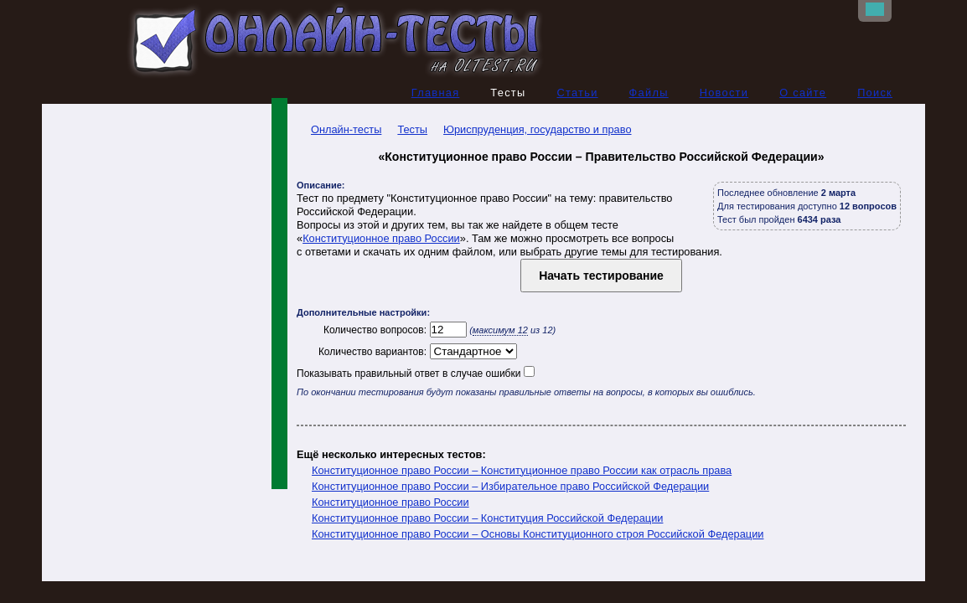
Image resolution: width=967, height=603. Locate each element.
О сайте (802, 92)
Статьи (576, 92)
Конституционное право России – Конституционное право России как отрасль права (522, 470)
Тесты (412, 129)
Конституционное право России (381, 238)
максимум (500, 330)
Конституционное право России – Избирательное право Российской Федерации (510, 486)
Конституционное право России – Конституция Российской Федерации (487, 518)
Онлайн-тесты (339, 129)
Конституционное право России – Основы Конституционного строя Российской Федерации (537, 534)
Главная (435, 92)
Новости (724, 92)
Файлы (649, 92)
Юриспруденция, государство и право (537, 129)
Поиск (874, 92)
